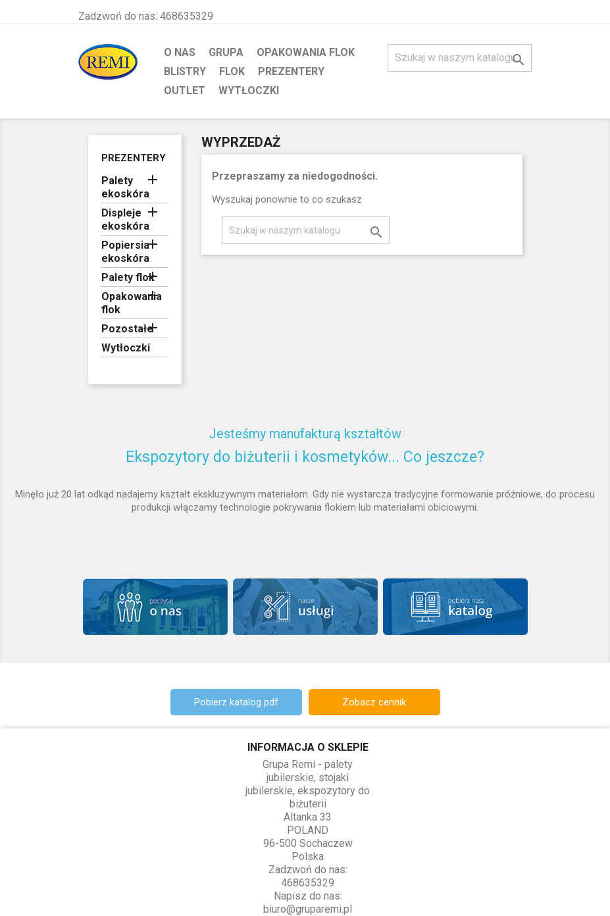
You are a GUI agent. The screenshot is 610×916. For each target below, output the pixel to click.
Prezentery (291, 71)
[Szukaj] (460, 58)
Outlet (184, 90)
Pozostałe (127, 328)
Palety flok (128, 277)
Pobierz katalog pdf (236, 702)
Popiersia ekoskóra (125, 252)
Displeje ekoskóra (125, 219)
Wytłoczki (248, 90)
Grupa (226, 52)
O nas (179, 52)
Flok (232, 71)
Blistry (185, 71)
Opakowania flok (306, 52)
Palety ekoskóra (125, 187)
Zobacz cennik (374, 702)
